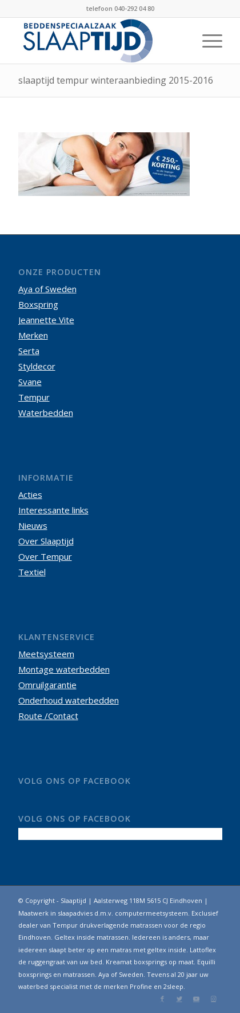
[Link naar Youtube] (196, 998)
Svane (30, 381)
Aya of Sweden (47, 289)
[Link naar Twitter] (179, 998)
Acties (30, 494)
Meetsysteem (46, 653)
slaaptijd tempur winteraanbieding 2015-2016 (115, 80)
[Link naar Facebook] (162, 998)
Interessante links (53, 510)
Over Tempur (45, 556)
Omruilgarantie (47, 684)
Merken (33, 335)
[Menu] (206, 41)
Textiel (32, 572)
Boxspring (38, 304)
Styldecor (36, 366)
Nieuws (32, 525)
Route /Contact (48, 715)
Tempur (34, 397)
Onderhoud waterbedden (68, 700)
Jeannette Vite (46, 319)
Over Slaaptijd (46, 541)
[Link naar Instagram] (213, 998)
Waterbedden (45, 412)
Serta (28, 350)
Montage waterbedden (64, 669)
